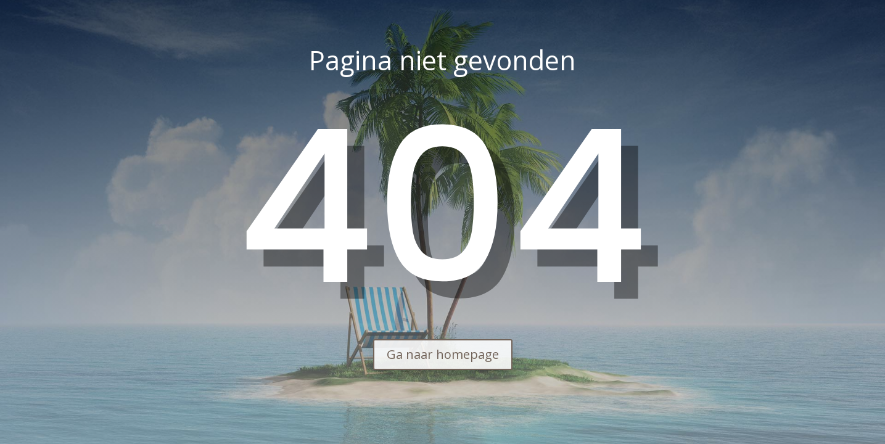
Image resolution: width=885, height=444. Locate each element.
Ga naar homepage (443, 354)
